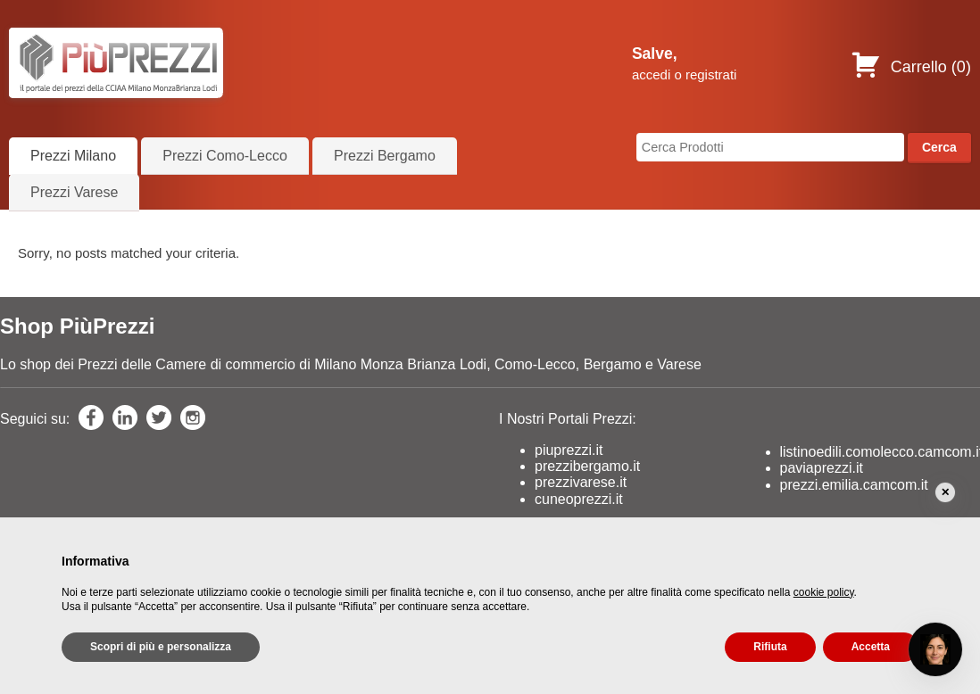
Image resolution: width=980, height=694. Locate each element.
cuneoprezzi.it (579, 499)
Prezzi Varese (74, 192)
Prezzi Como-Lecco (224, 155)
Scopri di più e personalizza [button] (160, 646)
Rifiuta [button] (769, 646)
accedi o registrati (684, 74)
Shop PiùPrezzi (77, 326)
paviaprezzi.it (821, 467)
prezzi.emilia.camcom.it (854, 484)
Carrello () (911, 67)
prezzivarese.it (581, 482)
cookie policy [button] (823, 592)
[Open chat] (935, 649)
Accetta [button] (870, 646)
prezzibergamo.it (587, 466)
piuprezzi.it (568, 450)
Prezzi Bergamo (385, 155)
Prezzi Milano (73, 155)
